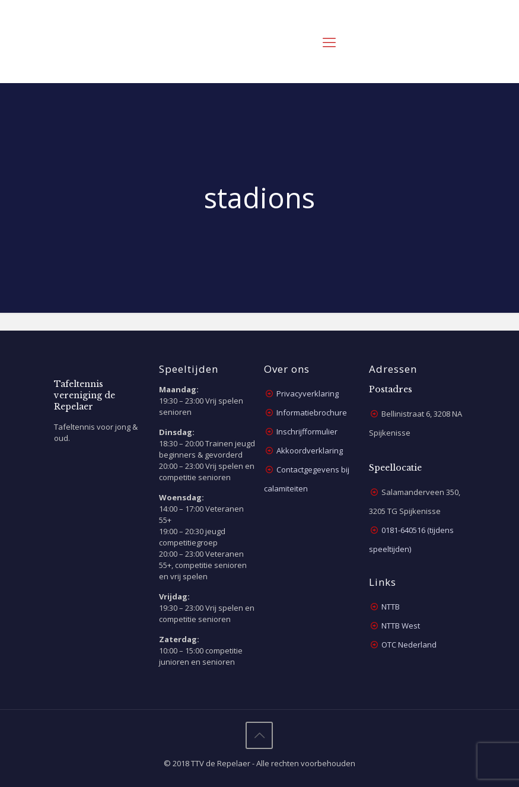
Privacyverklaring (307, 393)
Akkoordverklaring (309, 450)
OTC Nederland (409, 644)
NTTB (390, 606)
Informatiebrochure (311, 412)
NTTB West (400, 625)
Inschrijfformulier (306, 431)
